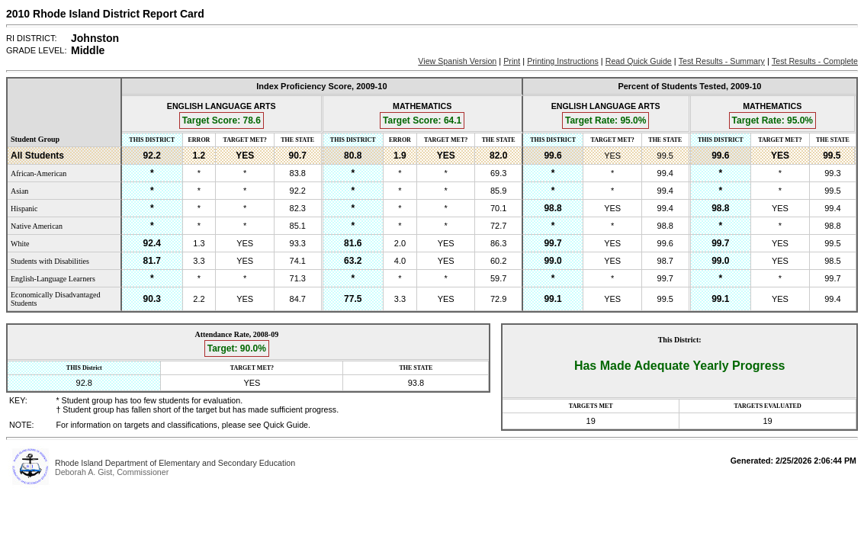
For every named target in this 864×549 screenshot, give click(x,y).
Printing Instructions (563, 61)
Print (511, 61)
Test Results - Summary (722, 61)
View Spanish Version (457, 61)
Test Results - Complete (815, 61)
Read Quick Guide (638, 61)
